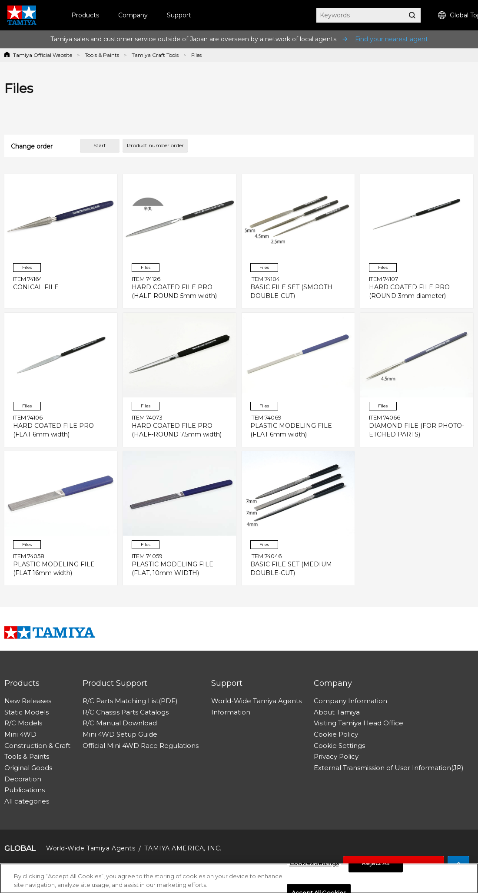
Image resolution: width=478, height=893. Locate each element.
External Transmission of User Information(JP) (389, 768)
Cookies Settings (314, 865)
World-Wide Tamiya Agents (256, 701)
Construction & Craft (37, 745)
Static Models (26, 712)
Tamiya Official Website (42, 55)
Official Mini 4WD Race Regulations (141, 745)
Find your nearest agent (391, 39)
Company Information (350, 701)
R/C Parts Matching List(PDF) (130, 701)
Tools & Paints (102, 55)
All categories (26, 801)
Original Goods (28, 768)
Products (85, 15)
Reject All (375, 865)
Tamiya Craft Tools (155, 55)
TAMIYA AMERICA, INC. (182, 848)
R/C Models (23, 723)
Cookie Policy (336, 734)
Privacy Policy (336, 756)
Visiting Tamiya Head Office (358, 723)
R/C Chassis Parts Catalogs (126, 712)
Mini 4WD (20, 734)
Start (99, 145)
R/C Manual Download (120, 723)
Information (230, 712)
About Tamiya (337, 712)
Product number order (155, 145)
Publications (24, 790)
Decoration (22, 779)
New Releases (27, 701)
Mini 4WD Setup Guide (120, 734)
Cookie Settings (339, 745)
